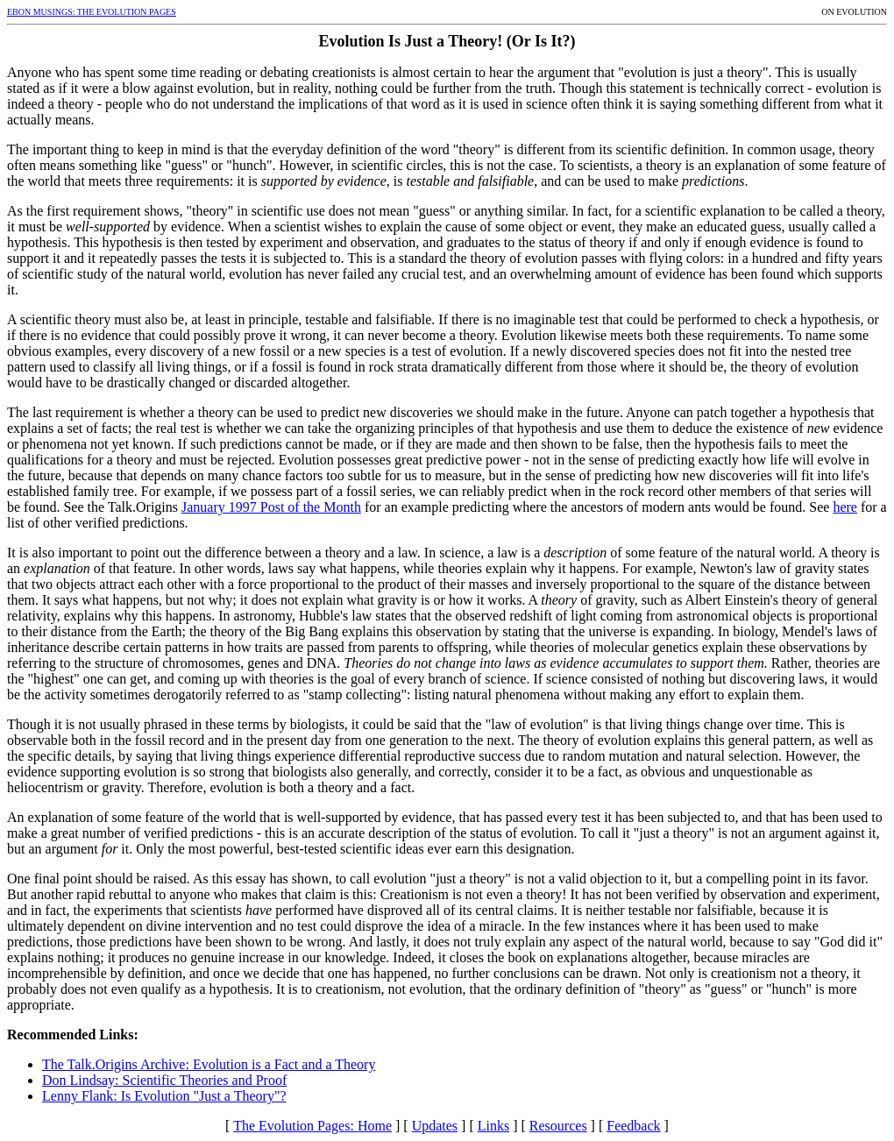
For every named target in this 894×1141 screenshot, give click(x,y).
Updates (435, 1125)
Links (493, 1125)
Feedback (633, 1125)
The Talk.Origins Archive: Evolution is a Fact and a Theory (208, 1064)
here (845, 507)
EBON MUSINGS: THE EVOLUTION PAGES (91, 12)
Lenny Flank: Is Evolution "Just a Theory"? (164, 1095)
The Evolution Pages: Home (312, 1125)
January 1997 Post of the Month (271, 507)
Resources (558, 1125)
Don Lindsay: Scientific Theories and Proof (164, 1080)
